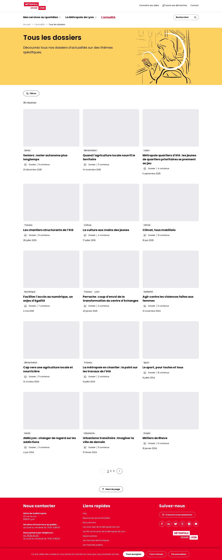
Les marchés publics (93, 544)
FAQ (85, 513)
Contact (194, 5)
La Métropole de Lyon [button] (80, 17)
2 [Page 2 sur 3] (110, 471)
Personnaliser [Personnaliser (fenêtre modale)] (178, 554)
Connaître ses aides (149, 5)
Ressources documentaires (96, 518)
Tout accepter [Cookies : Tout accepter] (134, 554)
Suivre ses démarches (174, 5)
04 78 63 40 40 (31, 535)
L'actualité (108, 17)
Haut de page (111, 489)
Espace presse (90, 536)
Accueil (26, 24)
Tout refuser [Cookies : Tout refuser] (156, 554)
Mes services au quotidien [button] (42, 17)
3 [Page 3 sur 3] (113, 471)
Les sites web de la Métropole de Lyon (101, 527)
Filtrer (31, 93)
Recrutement (89, 522)
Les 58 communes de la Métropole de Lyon (104, 531)
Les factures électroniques (96, 540)
